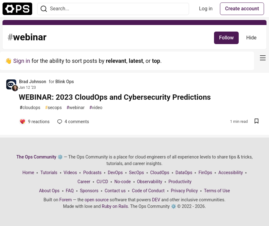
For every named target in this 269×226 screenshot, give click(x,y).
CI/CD (102, 181)
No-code (122, 181)
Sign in (21, 61)
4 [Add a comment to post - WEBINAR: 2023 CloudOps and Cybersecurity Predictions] (72, 121)
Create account (242, 9)
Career (83, 181)
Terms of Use (217, 190)
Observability (149, 181)
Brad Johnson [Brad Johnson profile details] (32, 81)
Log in (205, 9)
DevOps (115, 172)
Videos (70, 172)
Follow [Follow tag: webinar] (226, 38)
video (95, 107)
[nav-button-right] (263, 58)
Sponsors (89, 190)
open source (97, 199)
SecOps (136, 172)
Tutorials (48, 172)
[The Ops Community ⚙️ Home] (17, 9)
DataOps (184, 172)
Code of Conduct (148, 190)
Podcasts (92, 172)
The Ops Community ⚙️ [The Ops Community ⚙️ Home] (40, 156)
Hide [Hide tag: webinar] (251, 38)
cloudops (30, 107)
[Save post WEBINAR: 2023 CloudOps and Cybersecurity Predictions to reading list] (256, 122)
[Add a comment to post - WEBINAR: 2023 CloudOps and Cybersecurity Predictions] (34, 121)
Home (28, 172)
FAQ (70, 190)
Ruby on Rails (115, 206)
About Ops (49, 190)
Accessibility (230, 172)
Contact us (115, 190)
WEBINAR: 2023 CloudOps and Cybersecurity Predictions (115, 97)
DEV (156, 199)
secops (53, 107)
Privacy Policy (184, 190)
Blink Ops (64, 81)
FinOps (205, 172)
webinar (76, 107)
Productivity (180, 181)
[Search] (43, 9)
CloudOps (159, 172)
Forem (65, 199)
